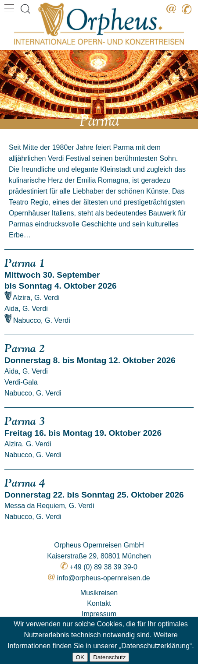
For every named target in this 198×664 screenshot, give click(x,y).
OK (80, 657)
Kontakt (99, 603)
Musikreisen (99, 593)
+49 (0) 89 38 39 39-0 (103, 567)
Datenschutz (109, 657)
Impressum (99, 614)
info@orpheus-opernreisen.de (103, 578)
